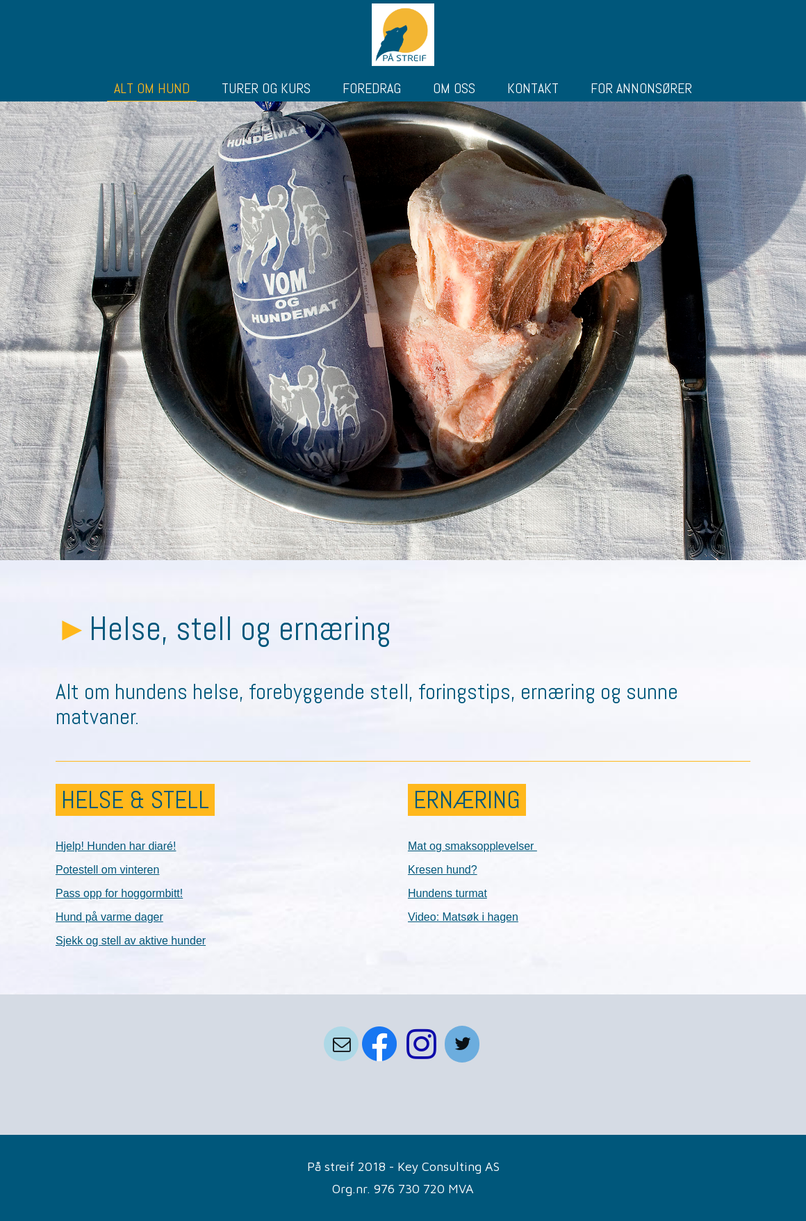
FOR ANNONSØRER (641, 88)
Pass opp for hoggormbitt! (119, 893)
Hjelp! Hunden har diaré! (116, 846)
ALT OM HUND (152, 88)
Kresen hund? (442, 870)
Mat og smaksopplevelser (472, 846)
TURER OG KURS (266, 88)
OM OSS (454, 88)
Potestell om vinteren (107, 870)
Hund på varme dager (109, 917)
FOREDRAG (372, 88)
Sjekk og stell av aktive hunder (131, 941)
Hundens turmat (447, 893)
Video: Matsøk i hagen (463, 917)
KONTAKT (533, 88)
